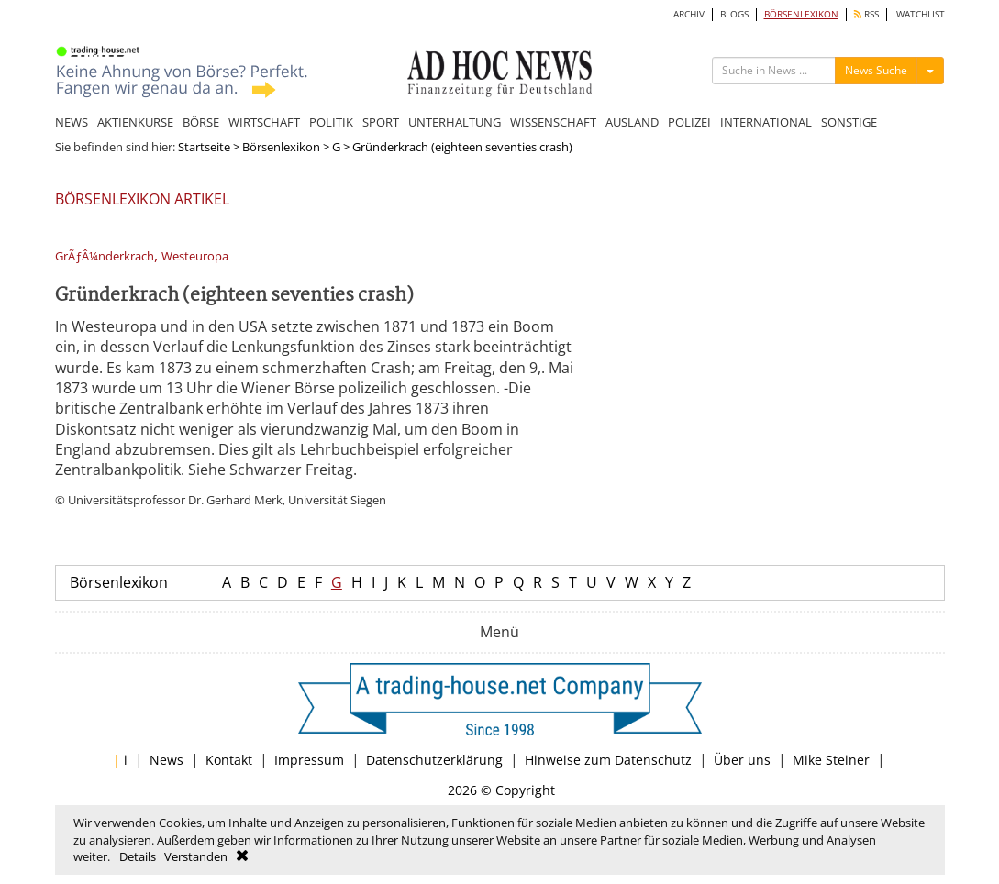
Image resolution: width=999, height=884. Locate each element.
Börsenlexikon (281, 146)
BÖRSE (201, 122)
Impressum (309, 759)
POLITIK (331, 122)
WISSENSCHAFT (553, 122)
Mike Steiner (831, 759)
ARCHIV (689, 14)
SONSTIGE (849, 122)
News (166, 759)
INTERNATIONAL (766, 122)
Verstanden (196, 856)
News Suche (876, 70)
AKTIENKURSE (135, 122)
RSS (866, 14)
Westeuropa (194, 256)
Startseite (204, 146)
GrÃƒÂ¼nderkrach (104, 256)
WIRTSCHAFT (264, 122)
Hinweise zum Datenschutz (608, 759)
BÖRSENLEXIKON (801, 14)
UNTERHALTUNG (454, 122)
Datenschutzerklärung (434, 759)
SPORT (380, 122)
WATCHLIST (920, 14)
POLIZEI (689, 122)
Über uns (742, 759)
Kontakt (228, 759)
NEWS (71, 122)
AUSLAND (632, 122)
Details (137, 856)
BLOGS (734, 14)
